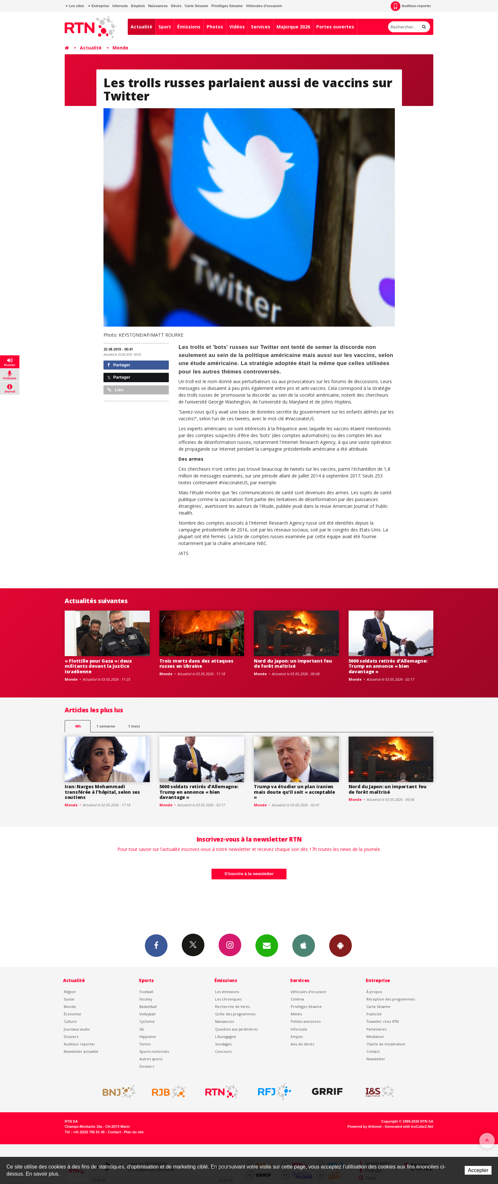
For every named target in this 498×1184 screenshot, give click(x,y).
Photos (215, 27)
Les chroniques (228, 999)
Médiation (375, 1036)
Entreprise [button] (98, 6)
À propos (374, 992)
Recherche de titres (232, 1006)
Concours (223, 1051)
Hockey (145, 999)
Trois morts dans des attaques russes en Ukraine (196, 663)
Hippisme (147, 1036)
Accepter (478, 1170)
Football (146, 992)
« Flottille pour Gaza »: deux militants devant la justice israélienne (98, 666)
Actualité (141, 27)
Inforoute (120, 6)
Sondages (223, 1044)
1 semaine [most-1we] (105, 726)
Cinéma (297, 999)
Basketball (148, 1006)
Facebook (156, 945)
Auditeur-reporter (411, 6)
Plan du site (134, 1132)
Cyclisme (147, 1021)
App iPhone (303, 945)
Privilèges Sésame (227, 6)
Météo (296, 1014)
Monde (120, 48)
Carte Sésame (196, 6)
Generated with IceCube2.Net (409, 1126)
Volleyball (147, 1014)
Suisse (69, 999)
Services (260, 27)
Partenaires (376, 1029)
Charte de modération (385, 1044)
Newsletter (375, 1059)
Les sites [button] (74, 6)
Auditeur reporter (79, 1044)
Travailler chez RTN (382, 1021)
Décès (176, 6)
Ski (141, 1029)
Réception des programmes (390, 999)
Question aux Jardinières (236, 1029)
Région (70, 992)
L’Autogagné (225, 1036)
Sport (164, 27)
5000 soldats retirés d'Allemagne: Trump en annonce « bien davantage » (388, 666)
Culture (70, 1021)
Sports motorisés (154, 1051)
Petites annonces (305, 1021)
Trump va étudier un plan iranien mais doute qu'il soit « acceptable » (294, 792)
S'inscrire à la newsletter (249, 873)
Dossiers (71, 1036)
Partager (118, 364)
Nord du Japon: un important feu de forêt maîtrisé (293, 663)
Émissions (188, 27)
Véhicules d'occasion (264, 6)
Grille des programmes (235, 1014)
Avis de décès (302, 1044)
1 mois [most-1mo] (134, 726)
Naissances (158, 6)
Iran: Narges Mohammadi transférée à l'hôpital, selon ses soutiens (102, 792)
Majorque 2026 (293, 27)
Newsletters (266, 945)
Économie (72, 1014)
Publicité (374, 1014)
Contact (373, 1051)
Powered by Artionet (365, 1126)
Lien (115, 389)
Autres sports (150, 1059)
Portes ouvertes (335, 27)
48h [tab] (78, 726)
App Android (340, 945)
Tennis (144, 1044)
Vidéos (237, 27)
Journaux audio (77, 1029)
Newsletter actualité (81, 1051)
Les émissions (227, 992)
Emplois (138, 6)
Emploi (297, 1036)
